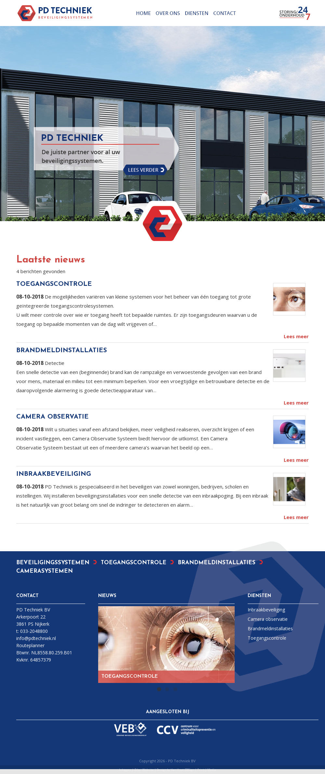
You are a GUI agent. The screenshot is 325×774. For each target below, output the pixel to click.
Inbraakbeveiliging (266, 610)
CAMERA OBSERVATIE (52, 417)
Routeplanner (30, 645)
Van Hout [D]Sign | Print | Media (193, 769)
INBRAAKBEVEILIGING (53, 474)
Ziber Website (144, 769)
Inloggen (125, 769)
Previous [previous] (106, 644)
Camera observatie (268, 619)
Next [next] (226, 644)
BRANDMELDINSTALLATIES (61, 350)
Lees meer (296, 336)
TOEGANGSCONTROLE (54, 284)
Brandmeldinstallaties (270, 628)
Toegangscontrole (267, 638)
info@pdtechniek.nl (36, 638)
